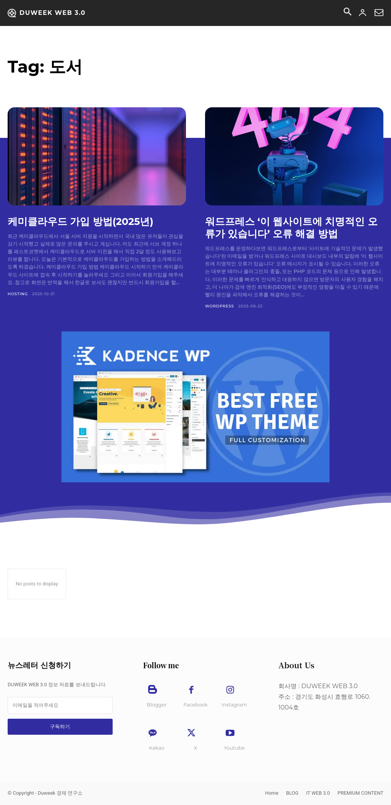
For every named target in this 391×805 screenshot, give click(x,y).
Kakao (156, 748)
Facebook (195, 705)
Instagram (234, 705)
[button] (347, 13)
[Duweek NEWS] (47, 13)
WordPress (219, 306)
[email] (60, 705)
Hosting (18, 293)
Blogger (156, 705)
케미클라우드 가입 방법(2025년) (86, 221)
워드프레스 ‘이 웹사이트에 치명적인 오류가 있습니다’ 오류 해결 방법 (291, 227)
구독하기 (60, 726)
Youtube (234, 748)
